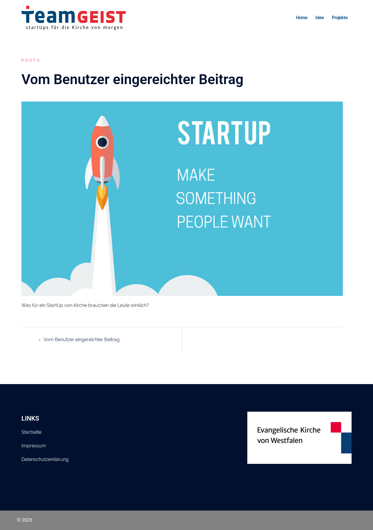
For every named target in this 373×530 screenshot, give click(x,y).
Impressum (33, 445)
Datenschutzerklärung (45, 459)
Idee (319, 17)
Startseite (31, 432)
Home (301, 17)
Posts (31, 60)
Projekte (340, 17)
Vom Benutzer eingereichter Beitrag (81, 339)
